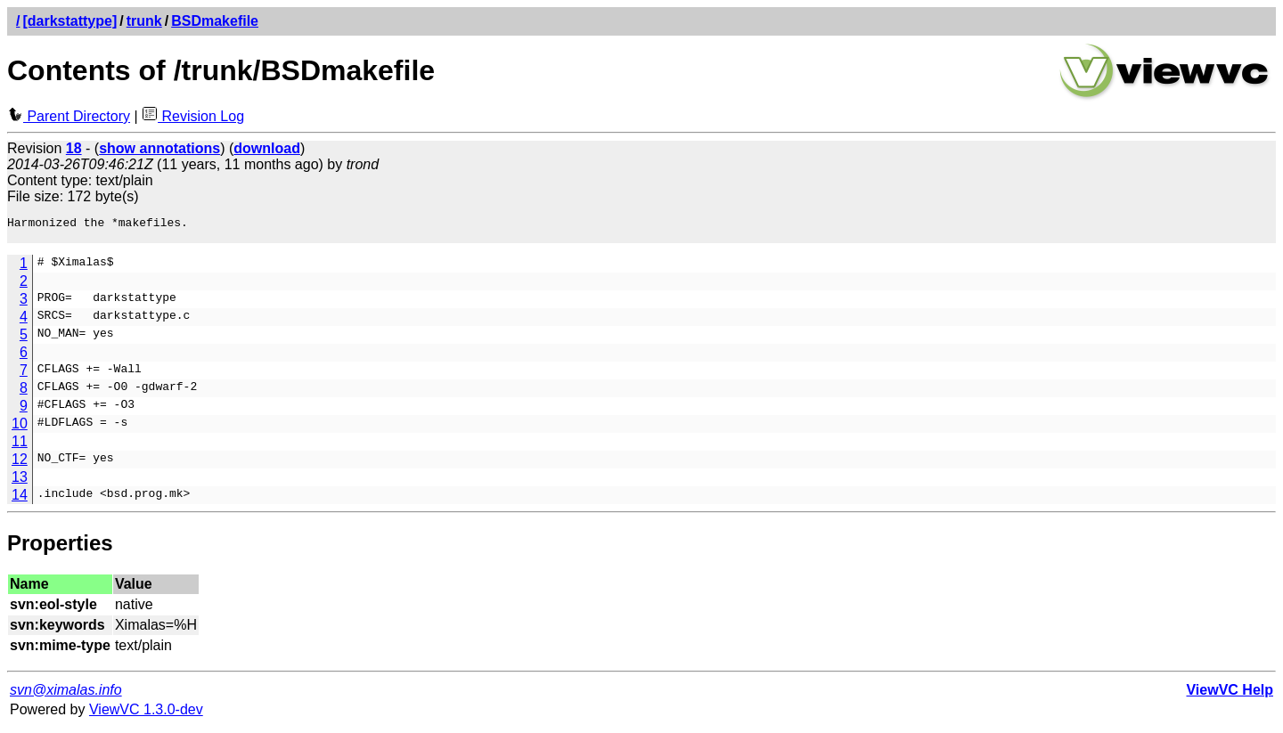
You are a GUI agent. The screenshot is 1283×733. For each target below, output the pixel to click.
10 (20, 428)
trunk (144, 21)
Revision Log (193, 116)
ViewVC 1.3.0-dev (146, 714)
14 (20, 500)
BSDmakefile (214, 21)
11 (20, 446)
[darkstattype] (69, 21)
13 (20, 482)
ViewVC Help (1229, 695)
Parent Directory (68, 116)
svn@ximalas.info (66, 695)
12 (20, 464)
